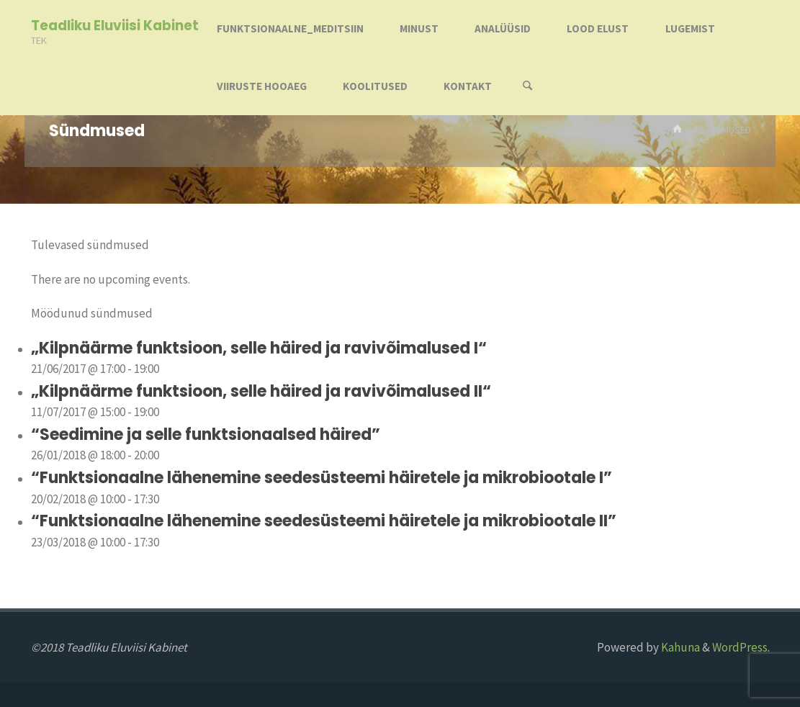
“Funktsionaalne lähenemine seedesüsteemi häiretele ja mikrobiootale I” (321, 478)
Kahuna (679, 647)
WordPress (740, 647)
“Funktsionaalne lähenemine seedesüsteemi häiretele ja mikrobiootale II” (323, 521)
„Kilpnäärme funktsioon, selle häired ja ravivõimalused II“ (261, 391)
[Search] (527, 86)
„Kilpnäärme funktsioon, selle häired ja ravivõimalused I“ (259, 348)
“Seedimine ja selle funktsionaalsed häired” (205, 434)
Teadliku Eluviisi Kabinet (115, 25)
